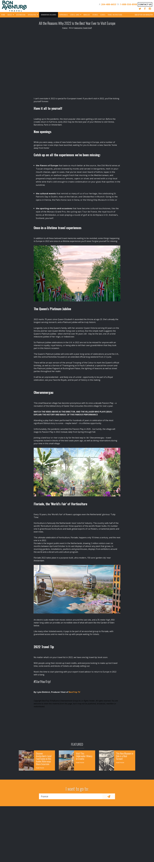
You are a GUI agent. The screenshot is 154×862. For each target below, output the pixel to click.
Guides (102, 14)
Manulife (86, 14)
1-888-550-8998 (128, 4)
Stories (95, 14)
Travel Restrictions (115, 14)
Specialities (32, 14)
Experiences (63, 14)
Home (3, 14)
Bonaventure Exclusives (48, 14)
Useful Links (74, 14)
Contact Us (145, 4)
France (64, 28)
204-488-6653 (108, 4)
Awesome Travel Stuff (83, 28)
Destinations (21, 14)
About (9, 14)
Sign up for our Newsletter (144, 14)
